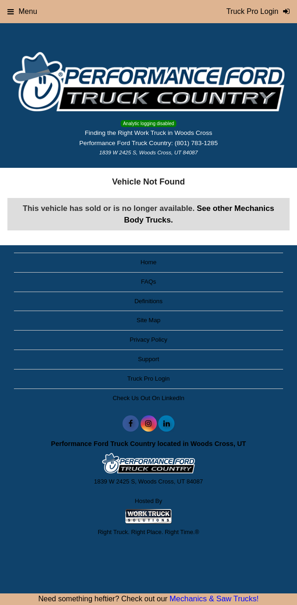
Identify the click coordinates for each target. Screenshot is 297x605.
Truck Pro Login (148, 378)
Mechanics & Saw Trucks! (213, 598)
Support (148, 359)
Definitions (149, 301)
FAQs (148, 281)
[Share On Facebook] (131, 423)
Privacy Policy (149, 339)
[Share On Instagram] (149, 423)
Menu (22, 11)
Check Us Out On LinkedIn (149, 398)
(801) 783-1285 (196, 143)
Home (149, 262)
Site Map (148, 320)
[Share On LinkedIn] (166, 423)
